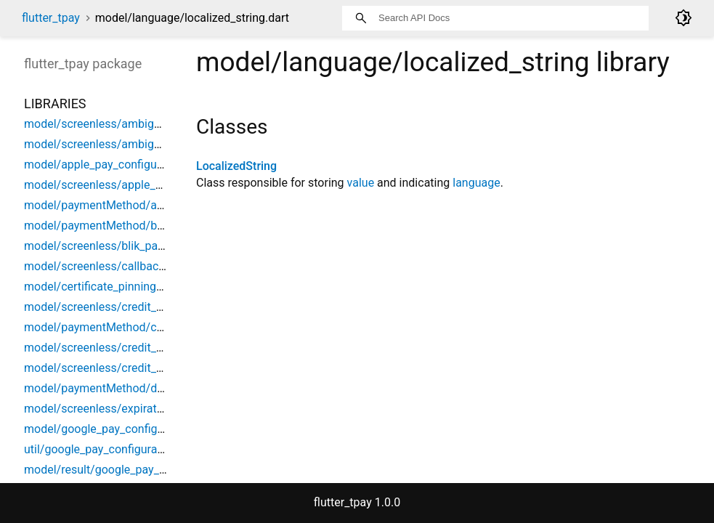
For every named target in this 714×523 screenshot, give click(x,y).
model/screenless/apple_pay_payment (124, 185)
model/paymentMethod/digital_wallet (121, 388)
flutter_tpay (51, 18)
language (476, 183)
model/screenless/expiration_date (112, 408)
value (361, 183)
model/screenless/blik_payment (107, 246)
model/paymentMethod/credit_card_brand (133, 327)
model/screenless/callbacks (97, 266)
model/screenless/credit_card (101, 307)
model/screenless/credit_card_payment (126, 368)
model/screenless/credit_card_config (120, 347)
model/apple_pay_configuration (105, 164)
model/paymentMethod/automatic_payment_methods (164, 205)
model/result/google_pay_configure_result (133, 470)
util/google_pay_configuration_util (111, 449)
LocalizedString (236, 166)
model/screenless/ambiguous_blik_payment (138, 144)
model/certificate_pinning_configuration (127, 286)
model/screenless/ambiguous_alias (116, 124)
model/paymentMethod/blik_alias (111, 225)
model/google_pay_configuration (108, 429)
